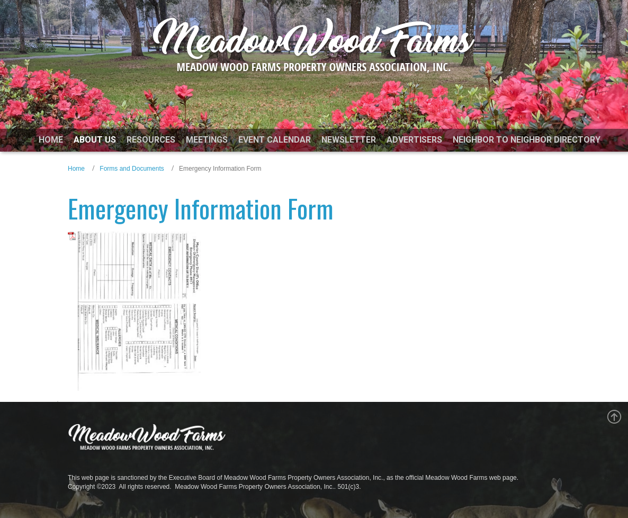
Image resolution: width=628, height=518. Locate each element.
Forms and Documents (132, 168)
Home (76, 168)
